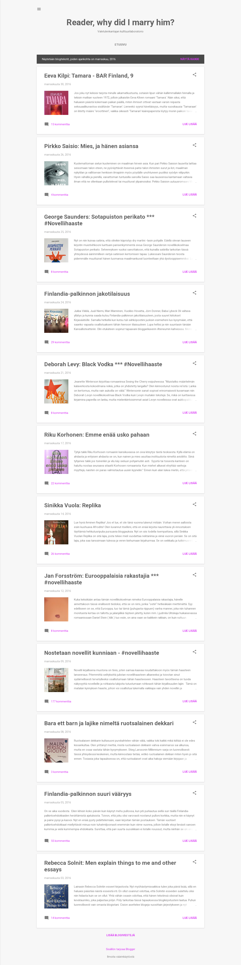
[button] (194, 75)
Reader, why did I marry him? (120, 22)
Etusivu (121, 44)
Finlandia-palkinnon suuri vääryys (87, 794)
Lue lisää (190, 124)
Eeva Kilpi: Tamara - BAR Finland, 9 (88, 75)
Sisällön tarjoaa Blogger (120, 949)
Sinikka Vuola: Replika (72, 505)
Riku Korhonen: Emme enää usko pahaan (96, 434)
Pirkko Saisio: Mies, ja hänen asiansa (91, 146)
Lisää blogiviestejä (120, 935)
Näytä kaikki (189, 59)
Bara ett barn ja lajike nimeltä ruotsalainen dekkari (109, 723)
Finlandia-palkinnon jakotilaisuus (87, 293)
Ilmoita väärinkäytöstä (120, 956)
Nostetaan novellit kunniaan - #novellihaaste (101, 652)
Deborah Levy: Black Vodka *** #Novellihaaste (103, 364)
